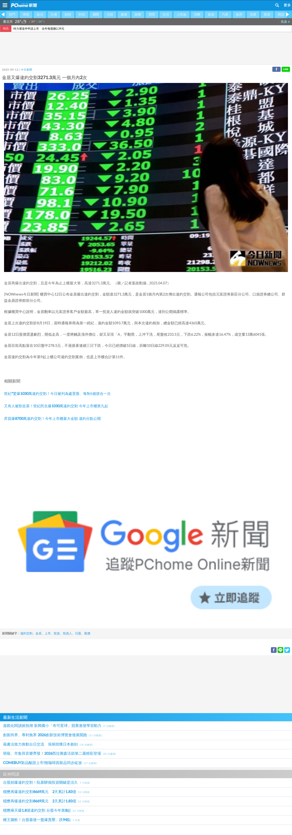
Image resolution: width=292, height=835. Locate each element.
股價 (87, 633)
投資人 (67, 633)
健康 (124, 14)
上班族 (181, 14)
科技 (82, 14)
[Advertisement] (121, 683)
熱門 (12, 14)
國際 (96, 14)
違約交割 (26, 633)
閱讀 (281, 14)
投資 (57, 633)
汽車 (225, 14)
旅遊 (211, 14)
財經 (68, 14)
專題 (26, 14)
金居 (38, 633)
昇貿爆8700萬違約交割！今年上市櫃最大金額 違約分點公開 (52, 419)
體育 (152, 14)
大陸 (110, 14)
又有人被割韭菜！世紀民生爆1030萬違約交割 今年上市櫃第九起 (56, 406)
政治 (40, 14)
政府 (239, 14)
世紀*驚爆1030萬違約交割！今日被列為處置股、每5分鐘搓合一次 (57, 394)
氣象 (285, 21)
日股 (78, 633)
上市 (48, 633)
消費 (197, 14)
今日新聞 (26, 70)
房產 (253, 14)
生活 (166, 14)
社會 (54, 14)
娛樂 (138, 14)
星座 (267, 14)
